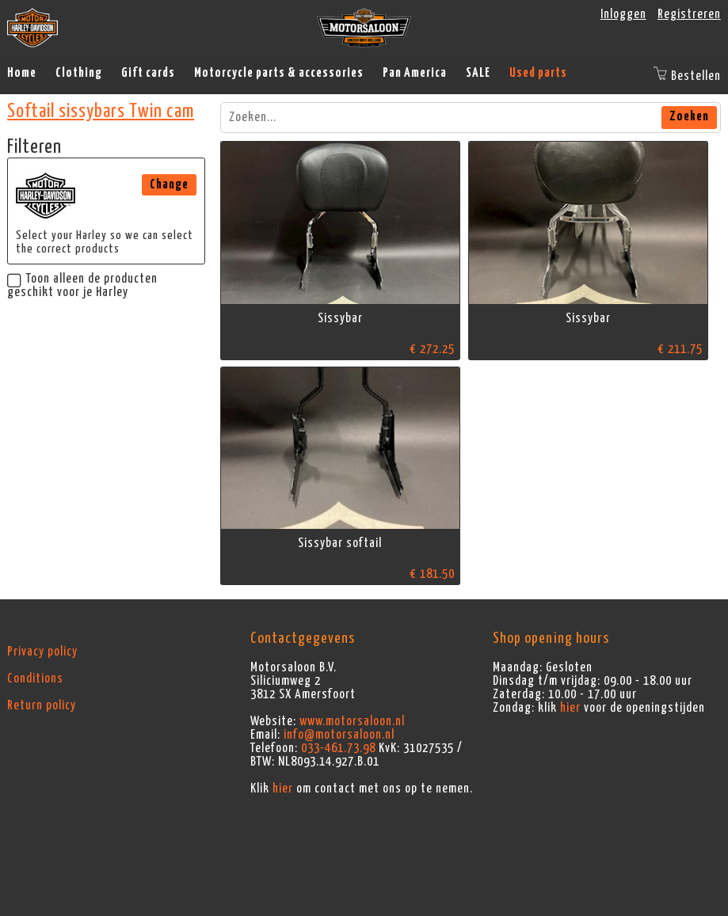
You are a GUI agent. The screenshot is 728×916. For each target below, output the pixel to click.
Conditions (35, 678)
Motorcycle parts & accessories (279, 73)
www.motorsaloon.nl (352, 721)
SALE (478, 73)
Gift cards (148, 73)
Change (169, 184)
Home (21, 73)
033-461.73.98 (338, 748)
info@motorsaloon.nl (339, 734)
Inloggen (623, 14)
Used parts (538, 73)
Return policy (41, 705)
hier (283, 788)
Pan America (415, 73)
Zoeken (689, 116)
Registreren (689, 14)
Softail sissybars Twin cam (100, 111)
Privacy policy (42, 651)
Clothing (78, 73)
